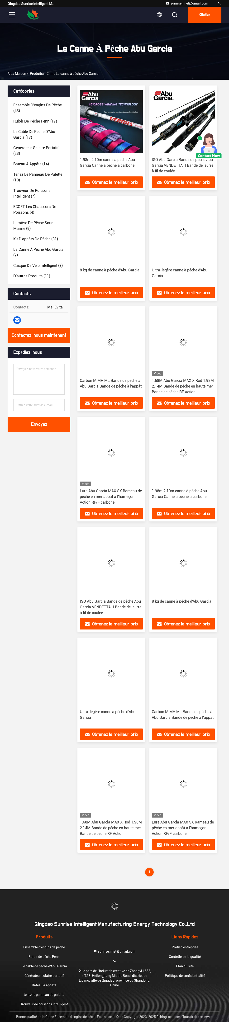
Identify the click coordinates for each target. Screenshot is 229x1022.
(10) (37, 177)
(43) (37, 108)
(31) (35, 239)
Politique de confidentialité (185, 976)
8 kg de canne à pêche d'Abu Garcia (109, 270)
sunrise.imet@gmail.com (187, 3)
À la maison (17, 74)
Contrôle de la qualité (185, 957)
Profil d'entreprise (185, 947)
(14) (31, 164)
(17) (35, 121)
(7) (31, 193)
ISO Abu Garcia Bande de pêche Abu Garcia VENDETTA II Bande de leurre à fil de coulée (182, 165)
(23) (35, 151)
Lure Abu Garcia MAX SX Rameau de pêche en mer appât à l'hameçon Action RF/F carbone (111, 497)
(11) (31, 276)
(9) (34, 226)
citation (204, 14)
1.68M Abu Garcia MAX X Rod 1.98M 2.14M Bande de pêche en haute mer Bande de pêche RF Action (183, 386)
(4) (34, 209)
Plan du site (185, 966)
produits (36, 74)
